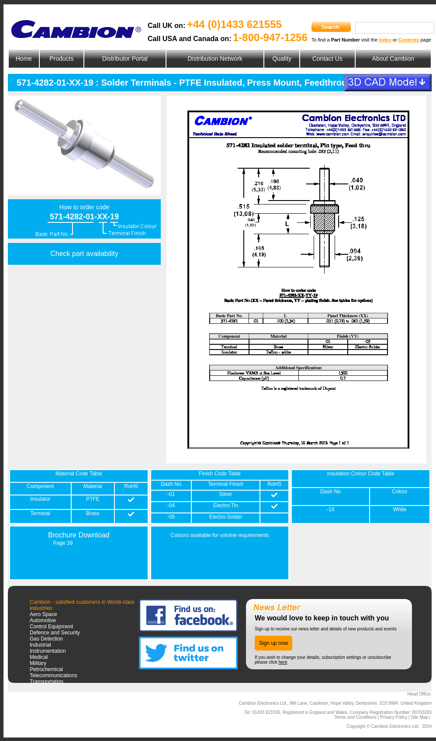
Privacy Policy (393, 717)
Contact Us (327, 58)
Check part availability (84, 253)
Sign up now (273, 643)
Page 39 (63, 543)
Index (385, 39)
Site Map (419, 717)
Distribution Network (214, 58)
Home (24, 58)
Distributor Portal (125, 58)
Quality (281, 58)
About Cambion (393, 58)
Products (61, 58)
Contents (408, 39)
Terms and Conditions (355, 717)
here (282, 662)
